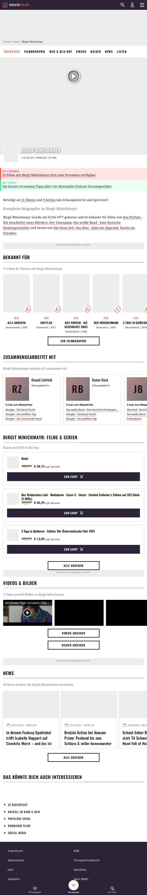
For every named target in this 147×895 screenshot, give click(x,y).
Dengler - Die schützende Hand (23, 418)
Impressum (15, 851)
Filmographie (35, 51)
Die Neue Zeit (64, 228)
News (109, 51)
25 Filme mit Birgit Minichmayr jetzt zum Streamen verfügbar (49, 175)
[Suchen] (122, 5)
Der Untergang (60, 222)
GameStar (80, 869)
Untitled (46, 323)
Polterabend (134, 418)
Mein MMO (81, 879)
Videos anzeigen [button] (73, 633)
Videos (81, 51)
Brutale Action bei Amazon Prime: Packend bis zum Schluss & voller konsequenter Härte (88, 737)
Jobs (10, 869)
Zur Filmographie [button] (73, 341)
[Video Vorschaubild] (27, 613)
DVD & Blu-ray (60, 51)
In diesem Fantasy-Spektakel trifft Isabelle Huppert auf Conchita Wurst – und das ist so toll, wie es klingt (29, 737)
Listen (122, 51)
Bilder (95, 51)
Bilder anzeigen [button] (73, 645)
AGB (76, 851)
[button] (35, 890)
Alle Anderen (16, 323)
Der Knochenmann (106, 323)
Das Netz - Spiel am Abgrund (97, 228)
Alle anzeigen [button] (74, 565)
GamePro (14, 879)
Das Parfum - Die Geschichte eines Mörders (76, 325)
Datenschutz (16, 860)
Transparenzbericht (87, 860)
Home (6, 41)
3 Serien (49, 200)
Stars (16, 41)
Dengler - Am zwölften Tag (20, 414)
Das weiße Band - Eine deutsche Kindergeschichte (92, 409)
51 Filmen (28, 200)
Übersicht (12, 51)
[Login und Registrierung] (132, 5)
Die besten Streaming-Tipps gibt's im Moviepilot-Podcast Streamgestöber (57, 186)
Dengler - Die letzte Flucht (20, 409)
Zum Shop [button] (73, 476)
